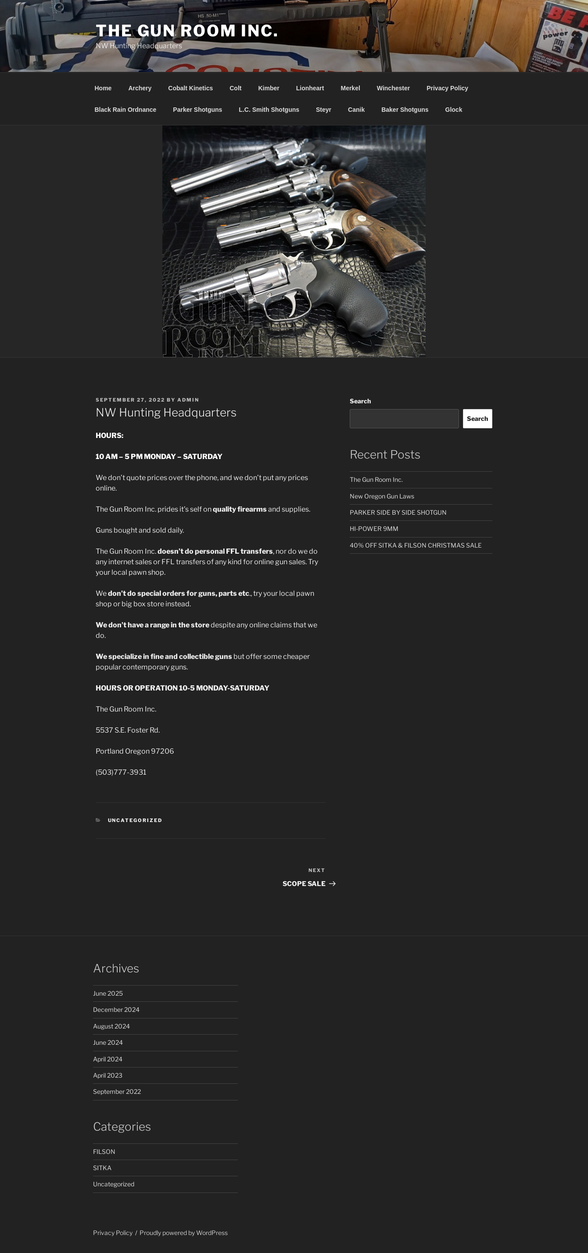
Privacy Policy (447, 88)
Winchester (393, 88)
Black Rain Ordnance (126, 109)
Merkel (350, 88)
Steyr (323, 109)
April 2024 (107, 1059)
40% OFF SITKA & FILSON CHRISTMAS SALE (416, 545)
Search (360, 401)
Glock (454, 109)
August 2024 (111, 1026)
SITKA (102, 1167)
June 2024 (108, 1042)
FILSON (104, 1151)
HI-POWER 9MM (374, 528)
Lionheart (310, 88)
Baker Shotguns (404, 109)
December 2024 (116, 1009)
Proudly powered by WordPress (184, 1232)
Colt (235, 88)
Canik (356, 109)
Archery (139, 88)
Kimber (268, 88)
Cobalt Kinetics (190, 88)
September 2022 (117, 1091)
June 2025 (108, 993)
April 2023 (107, 1075)
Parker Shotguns (197, 109)
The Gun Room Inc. (187, 30)
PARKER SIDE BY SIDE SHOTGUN (398, 512)
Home (103, 88)
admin (188, 400)
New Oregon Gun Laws (382, 496)
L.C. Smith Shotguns (269, 109)
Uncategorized (135, 820)
